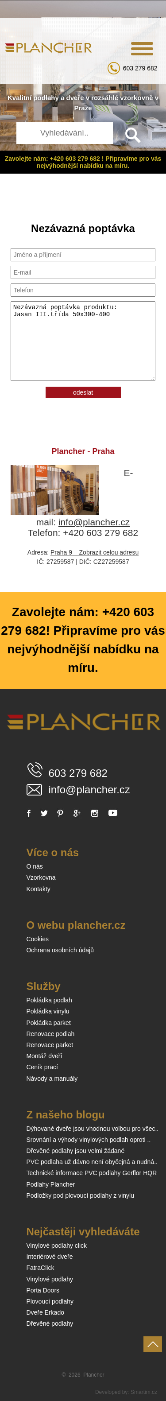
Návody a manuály (51, 1078)
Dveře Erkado (45, 1312)
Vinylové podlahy (49, 1279)
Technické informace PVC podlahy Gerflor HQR (91, 1172)
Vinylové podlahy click (56, 1245)
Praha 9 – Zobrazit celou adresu (94, 552)
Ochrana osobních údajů (60, 950)
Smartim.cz (144, 1392)
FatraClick (40, 1267)
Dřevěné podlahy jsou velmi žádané (75, 1150)
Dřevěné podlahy (49, 1323)
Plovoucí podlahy (49, 1301)
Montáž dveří (44, 1055)
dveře (75, 97)
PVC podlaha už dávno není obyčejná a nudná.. (92, 1161)
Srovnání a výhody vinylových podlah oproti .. (88, 1139)
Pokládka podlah (49, 1000)
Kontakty (38, 889)
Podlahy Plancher (50, 1184)
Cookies (37, 939)
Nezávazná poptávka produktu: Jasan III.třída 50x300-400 (83, 341)
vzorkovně (136, 97)
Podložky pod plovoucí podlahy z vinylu (80, 1195)
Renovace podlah (50, 1033)
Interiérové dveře (49, 1256)
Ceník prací (42, 1067)
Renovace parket (49, 1044)
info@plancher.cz (94, 522)
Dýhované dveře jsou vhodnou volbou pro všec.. (92, 1128)
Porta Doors (42, 1290)
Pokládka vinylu (47, 1011)
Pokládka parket (48, 1022)
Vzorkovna (40, 877)
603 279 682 (140, 68)
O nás (34, 866)
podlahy (46, 97)
